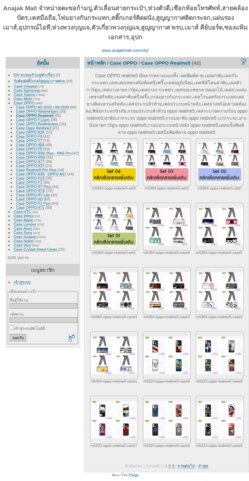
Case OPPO (24, 103)
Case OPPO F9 (29, 136)
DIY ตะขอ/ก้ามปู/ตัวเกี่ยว (34, 75)
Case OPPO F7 (29, 140)
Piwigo (134, 475)
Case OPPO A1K (30, 132)
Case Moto (23, 99)
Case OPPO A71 (30, 207)
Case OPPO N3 (29, 199)
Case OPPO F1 (29, 182)
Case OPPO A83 (30, 145)
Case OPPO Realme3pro (37, 124)
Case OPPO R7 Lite (33, 195)
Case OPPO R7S (30, 191)
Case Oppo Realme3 (34, 128)
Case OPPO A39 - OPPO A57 (41, 174)
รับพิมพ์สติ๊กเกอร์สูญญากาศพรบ (39, 81)
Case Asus (23, 228)
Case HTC (23, 211)
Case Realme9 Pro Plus (36, 170)
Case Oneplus (26, 86)
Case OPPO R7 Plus (33, 186)
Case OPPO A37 (30, 165)
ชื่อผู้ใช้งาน (19, 300)
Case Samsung (27, 90)
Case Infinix (24, 216)
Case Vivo (22, 245)
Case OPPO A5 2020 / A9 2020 (42, 107)
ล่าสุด (203, 466)
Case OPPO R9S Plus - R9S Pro (44, 153)
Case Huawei (25, 237)
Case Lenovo (25, 224)
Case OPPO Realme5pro (37, 111)
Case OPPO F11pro (33, 119)
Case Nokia (24, 241)
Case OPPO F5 (29, 149)
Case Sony (23, 232)
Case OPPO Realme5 (35, 115)
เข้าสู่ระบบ (22, 282)
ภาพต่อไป (186, 466)
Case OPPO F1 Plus (33, 203)
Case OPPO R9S (30, 157)
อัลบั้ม (43, 63)
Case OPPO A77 (30, 161)
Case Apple (23, 220)
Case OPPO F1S (30, 178)
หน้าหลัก (96, 63)
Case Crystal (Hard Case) (35, 249)
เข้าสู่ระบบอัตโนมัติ (27, 328)
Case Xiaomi (24, 94)
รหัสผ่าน (17, 314)
